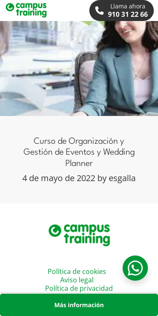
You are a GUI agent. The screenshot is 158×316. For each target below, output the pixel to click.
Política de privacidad (79, 288)
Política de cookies (77, 271)
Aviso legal (77, 280)
